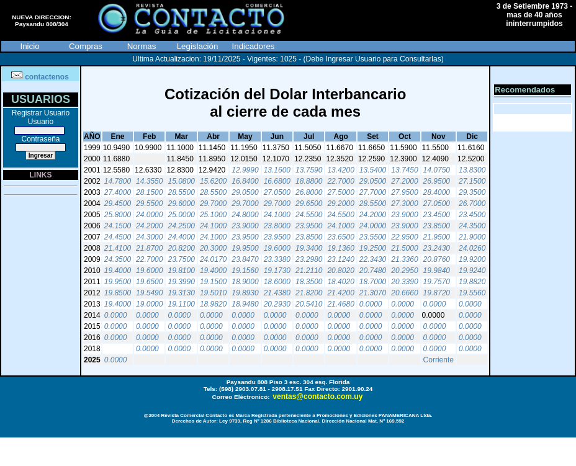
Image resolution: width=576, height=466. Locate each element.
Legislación (197, 46)
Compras (85, 46)
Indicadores (253, 46)
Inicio (29, 46)
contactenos (47, 77)
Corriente (438, 360)
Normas (141, 46)
